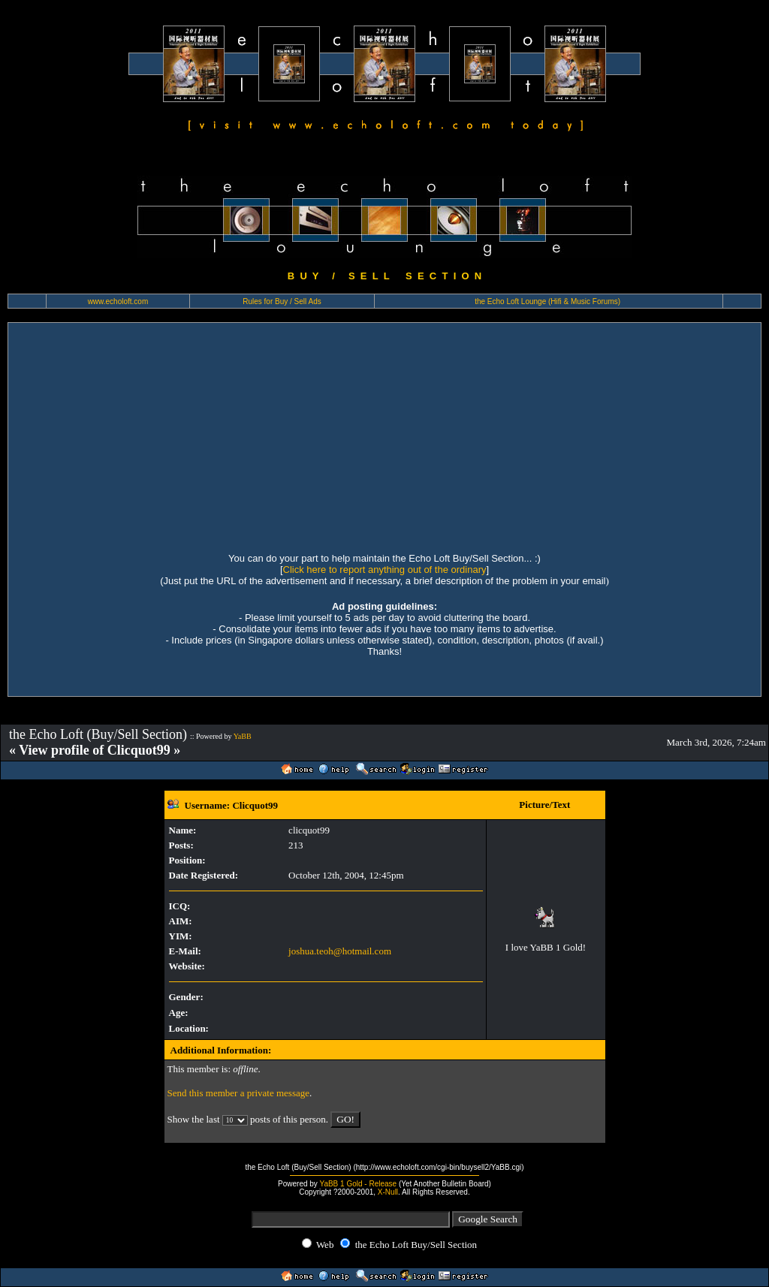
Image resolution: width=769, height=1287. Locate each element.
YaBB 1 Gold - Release (358, 1184)
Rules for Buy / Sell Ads (282, 301)
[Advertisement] (384, 435)
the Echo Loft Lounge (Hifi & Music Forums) (547, 301)
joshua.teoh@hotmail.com (339, 951)
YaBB (243, 736)
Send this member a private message (238, 1093)
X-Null (388, 1192)
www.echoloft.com (118, 301)
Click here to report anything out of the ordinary (385, 569)
